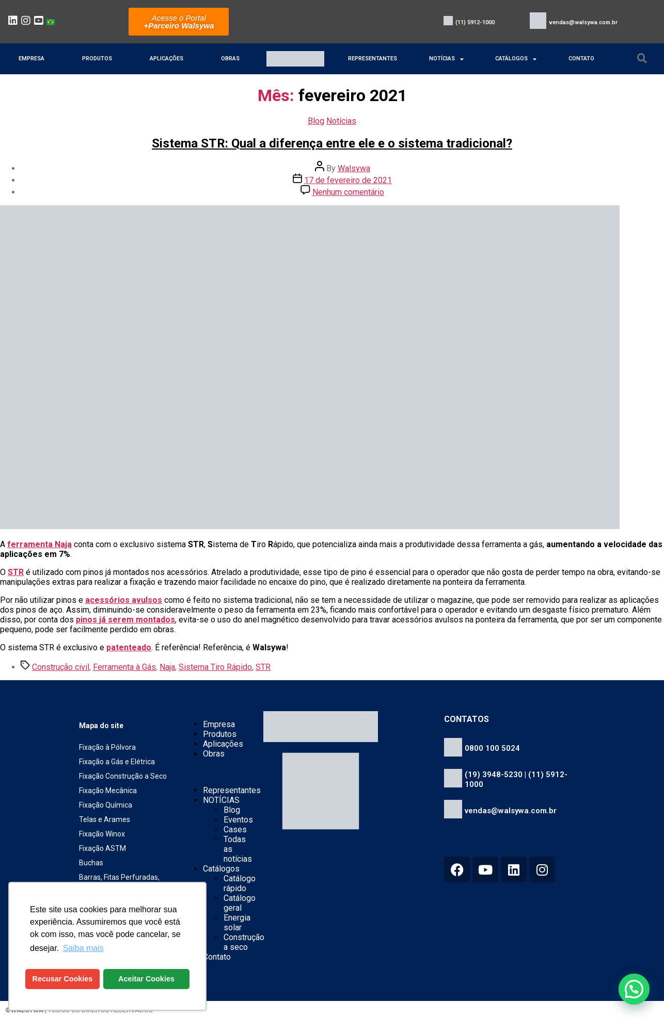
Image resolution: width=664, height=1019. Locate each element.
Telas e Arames (104, 819)
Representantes (372, 58)
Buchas (91, 863)
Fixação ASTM (102, 848)
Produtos (97, 58)
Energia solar (237, 922)
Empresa (31, 58)
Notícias (341, 121)
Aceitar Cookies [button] (146, 979)
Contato (581, 58)
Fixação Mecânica (108, 790)
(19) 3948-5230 (494, 774)
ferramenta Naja (39, 544)
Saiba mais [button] (83, 948)
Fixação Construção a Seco (123, 776)
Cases (235, 829)
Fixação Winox (102, 834)
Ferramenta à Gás (124, 667)
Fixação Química (105, 805)
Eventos (238, 820)
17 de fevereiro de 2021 (348, 180)
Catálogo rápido (240, 883)
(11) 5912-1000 (475, 22)
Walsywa (354, 168)
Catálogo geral (240, 903)
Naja (167, 667)
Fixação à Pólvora (107, 747)
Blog (316, 121)
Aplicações (166, 58)
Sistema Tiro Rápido (215, 667)
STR (16, 572)
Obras (230, 58)
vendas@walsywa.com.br (583, 22)
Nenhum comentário (348, 192)
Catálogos (515, 59)
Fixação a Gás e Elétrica (117, 762)
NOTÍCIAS (446, 59)
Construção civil (60, 667)
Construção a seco (244, 942)
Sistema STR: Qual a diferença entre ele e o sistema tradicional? (332, 143)
